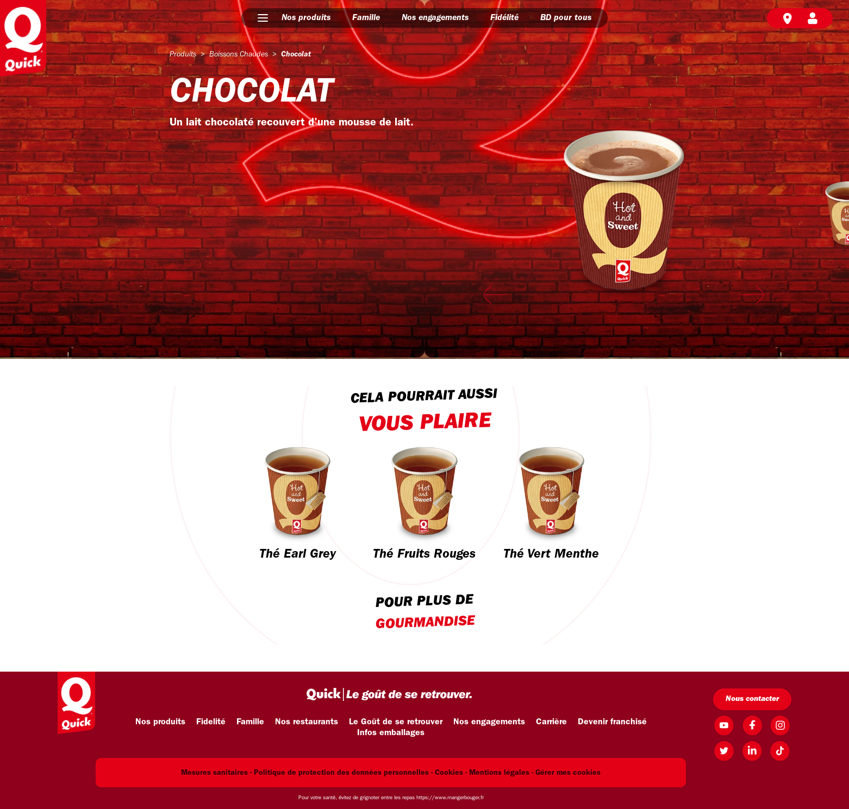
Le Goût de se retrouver (395, 722)
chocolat (296, 54)
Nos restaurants (306, 722)
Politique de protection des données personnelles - (343, 773)
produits (183, 54)
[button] (263, 18)
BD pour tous (565, 18)
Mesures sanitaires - (216, 773)
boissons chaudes (238, 54)
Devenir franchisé (612, 722)
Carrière (551, 722)
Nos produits (306, 18)
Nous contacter (752, 699)
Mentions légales (499, 773)
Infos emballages (390, 733)
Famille (366, 18)
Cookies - (451, 773)
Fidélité (504, 18)
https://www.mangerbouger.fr (450, 798)
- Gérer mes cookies (566, 773)
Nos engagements (435, 18)
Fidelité (211, 722)
